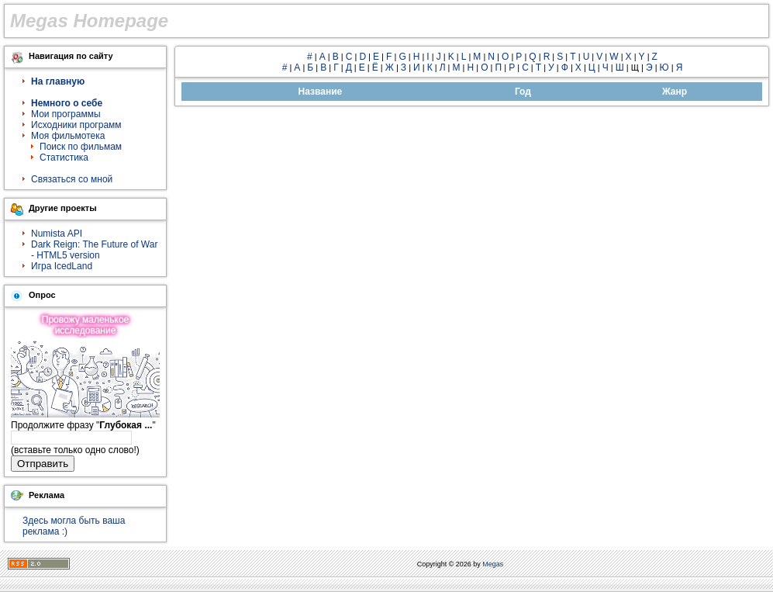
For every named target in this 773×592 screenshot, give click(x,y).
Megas (492, 564)
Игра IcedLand (61, 266)
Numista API (56, 233)
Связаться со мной (71, 179)
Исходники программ (76, 124)
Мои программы (66, 114)
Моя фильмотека (68, 135)
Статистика (64, 157)
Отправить (42, 463)
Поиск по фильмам (81, 146)
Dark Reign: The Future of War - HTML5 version (94, 250)
